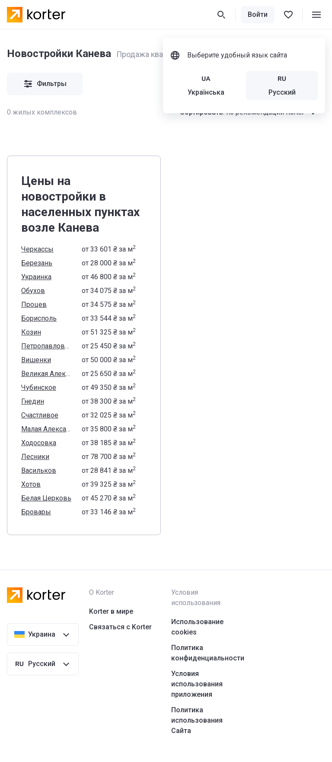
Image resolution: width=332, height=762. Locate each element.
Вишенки (36, 360)
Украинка (36, 277)
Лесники (35, 457)
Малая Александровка (46, 429)
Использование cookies (197, 627)
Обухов (33, 291)
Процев (34, 304)
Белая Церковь (46, 498)
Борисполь (39, 318)
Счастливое (39, 415)
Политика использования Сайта (197, 720)
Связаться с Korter (120, 627)
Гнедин (32, 401)
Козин (31, 332)
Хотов (31, 484)
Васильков (38, 470)
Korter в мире (111, 611)
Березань (36, 263)
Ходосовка (38, 443)
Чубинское (38, 387)
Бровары (36, 512)
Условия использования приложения (197, 684)
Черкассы (37, 249)
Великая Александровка (46, 374)
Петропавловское (46, 346)
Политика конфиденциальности (207, 653)
